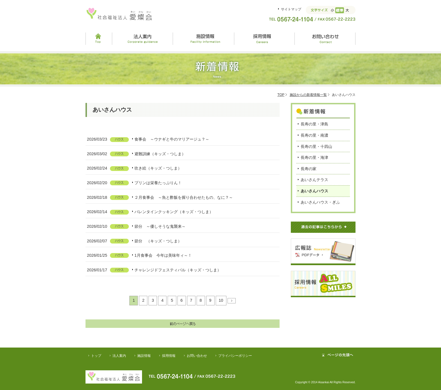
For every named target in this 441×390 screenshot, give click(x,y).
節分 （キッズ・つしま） (158, 241)
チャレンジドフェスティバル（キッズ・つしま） (177, 270)
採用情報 (264, 38)
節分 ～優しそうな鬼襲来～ (160, 226)
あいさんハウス (314, 191)
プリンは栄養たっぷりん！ (158, 183)
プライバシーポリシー (235, 356)
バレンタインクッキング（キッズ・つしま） (173, 211)
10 (221, 300)
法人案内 (142, 38)
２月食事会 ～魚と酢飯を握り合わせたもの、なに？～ (183, 197)
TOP (280, 95)
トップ (96, 356)
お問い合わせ (325, 38)
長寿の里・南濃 (314, 135)
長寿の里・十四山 (316, 146)
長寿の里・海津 (314, 157)
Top (99, 38)
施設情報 (203, 38)
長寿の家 (308, 168)
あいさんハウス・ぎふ (320, 202)
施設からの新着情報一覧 (308, 95)
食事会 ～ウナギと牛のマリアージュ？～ (171, 139)
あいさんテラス (314, 179)
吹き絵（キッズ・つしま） (158, 168)
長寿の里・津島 (314, 124)
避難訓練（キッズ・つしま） (160, 154)
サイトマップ (291, 9)
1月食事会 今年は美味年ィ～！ (163, 255)
